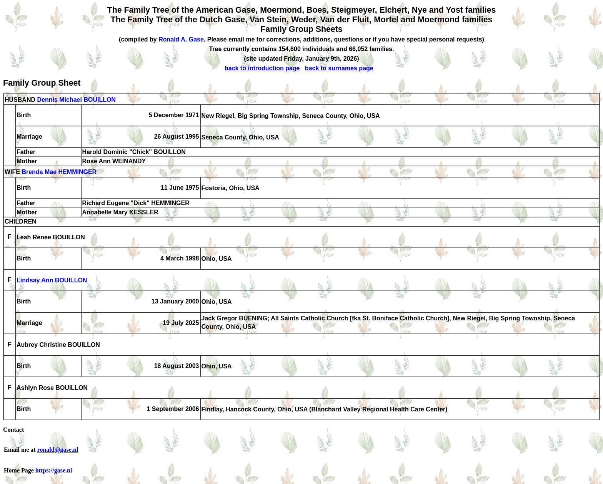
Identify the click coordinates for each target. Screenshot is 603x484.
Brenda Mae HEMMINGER (59, 172)
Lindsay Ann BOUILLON (52, 280)
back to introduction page (262, 68)
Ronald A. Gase (181, 39)
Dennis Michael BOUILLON (76, 99)
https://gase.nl (53, 470)
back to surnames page (339, 68)
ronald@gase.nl (57, 449)
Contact (13, 429)
